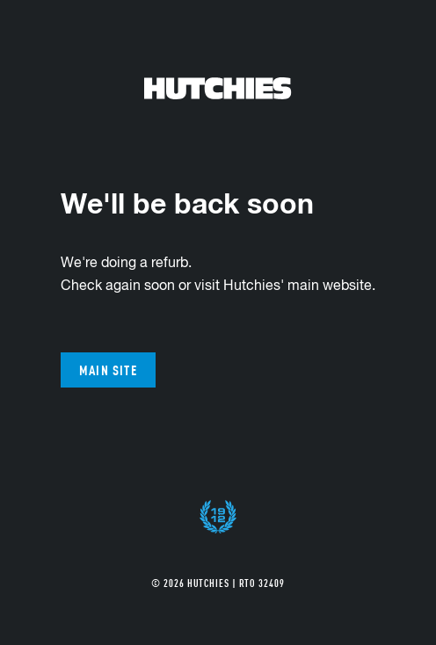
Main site (108, 369)
